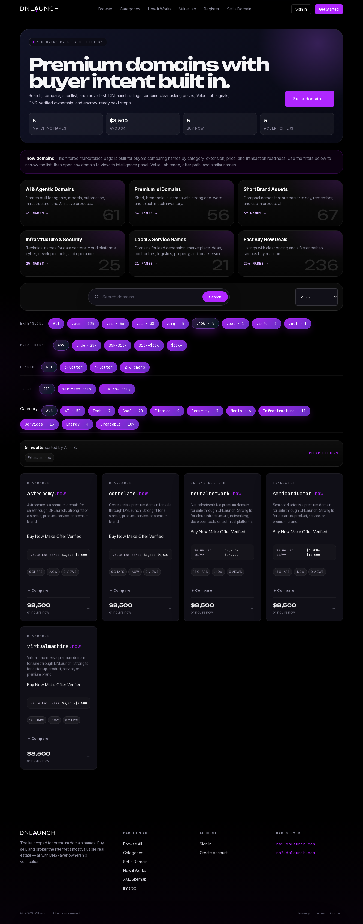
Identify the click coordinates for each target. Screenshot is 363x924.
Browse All (132, 844)
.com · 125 (83, 323)
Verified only (77, 389)
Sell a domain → (309, 98)
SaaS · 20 (133, 410)
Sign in (301, 9)
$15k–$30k (149, 345)
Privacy (304, 913)
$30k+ (176, 345)
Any (61, 345)
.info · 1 (266, 323)
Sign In (205, 844)
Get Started (329, 9)
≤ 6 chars (135, 367)
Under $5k (87, 345)
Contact (336, 913)
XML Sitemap (135, 879)
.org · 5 (175, 323)
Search (215, 297)
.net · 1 (298, 323)
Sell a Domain (239, 9)
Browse (105, 9)
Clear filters (323, 453)
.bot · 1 (235, 323)
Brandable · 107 (117, 424)
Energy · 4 (77, 424)
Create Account (214, 852)
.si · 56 (115, 323)
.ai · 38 (145, 323)
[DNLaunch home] (39, 9)
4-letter (104, 367)
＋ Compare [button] (38, 593)
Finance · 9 (167, 410)
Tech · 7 (102, 410)
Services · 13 (39, 424)
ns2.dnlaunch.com (295, 852)
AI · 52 (73, 410)
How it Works (159, 9)
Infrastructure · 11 (284, 410)
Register (211, 9)
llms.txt (129, 888)
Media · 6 (241, 410)
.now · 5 (205, 323)
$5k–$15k (118, 345)
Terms (320, 913)
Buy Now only (117, 389)
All (56, 323)
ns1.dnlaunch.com (295, 844)
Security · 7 (205, 410)
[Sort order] (316, 297)
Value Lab (187, 9)
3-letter (74, 367)
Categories (130, 9)
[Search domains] (150, 297)
